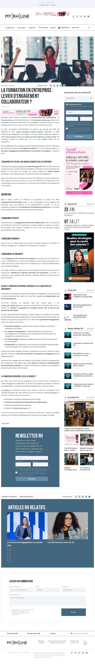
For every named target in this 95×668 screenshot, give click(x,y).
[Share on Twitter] (54, 85)
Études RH (32, 28)
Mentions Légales (41, 641)
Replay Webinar (64, 28)
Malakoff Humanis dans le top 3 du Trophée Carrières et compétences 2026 (87, 449)
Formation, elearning (7, 85)
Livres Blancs (21, 28)
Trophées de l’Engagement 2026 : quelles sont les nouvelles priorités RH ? (78, 430)
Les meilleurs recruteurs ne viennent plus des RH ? (86, 469)
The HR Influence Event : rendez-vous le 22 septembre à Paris (71, 449)
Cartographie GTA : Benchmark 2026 (80, 316)
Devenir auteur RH (33, 633)
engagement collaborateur (42, 120)
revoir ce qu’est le (19, 166)
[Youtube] (88, 16)
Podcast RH (75, 27)
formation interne (7, 120)
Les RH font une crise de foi (61, 542)
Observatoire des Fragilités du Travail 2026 (82, 296)
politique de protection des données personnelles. (33, 469)
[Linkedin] (84, 16)
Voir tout (90, 204)
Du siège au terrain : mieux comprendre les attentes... (83, 375)
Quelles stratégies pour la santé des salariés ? (71, 469)
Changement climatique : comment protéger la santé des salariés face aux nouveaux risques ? (79, 227)
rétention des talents (20, 408)
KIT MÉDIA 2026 (44, 5)
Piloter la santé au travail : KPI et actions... (83, 365)
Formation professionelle (26, 496)
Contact (53, 5)
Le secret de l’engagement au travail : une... (25, 543)
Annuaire (53, 27)
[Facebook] (73, 16)
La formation (6, 390)
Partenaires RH (12, 633)
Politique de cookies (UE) (74, 641)
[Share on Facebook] (51, 85)
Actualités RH (9, 28)
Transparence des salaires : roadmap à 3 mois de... (83, 385)
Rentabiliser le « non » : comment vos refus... (82, 354)
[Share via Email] (64, 85)
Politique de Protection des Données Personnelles (57, 641)
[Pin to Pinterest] (57, 85)
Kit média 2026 (85, 642)
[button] (8, 548)
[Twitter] (77, 16)
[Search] (89, 27)
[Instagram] (81, 16)
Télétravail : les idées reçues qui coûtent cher (82, 334)
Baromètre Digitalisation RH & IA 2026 (82, 306)
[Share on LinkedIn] (61, 85)
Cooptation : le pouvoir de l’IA (83, 344)
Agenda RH (43, 27)
